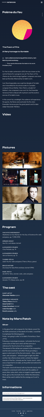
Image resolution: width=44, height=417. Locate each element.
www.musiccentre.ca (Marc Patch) (12, 398)
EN (22, 415)
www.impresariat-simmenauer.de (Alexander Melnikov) (18, 398)
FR (21, 415)
